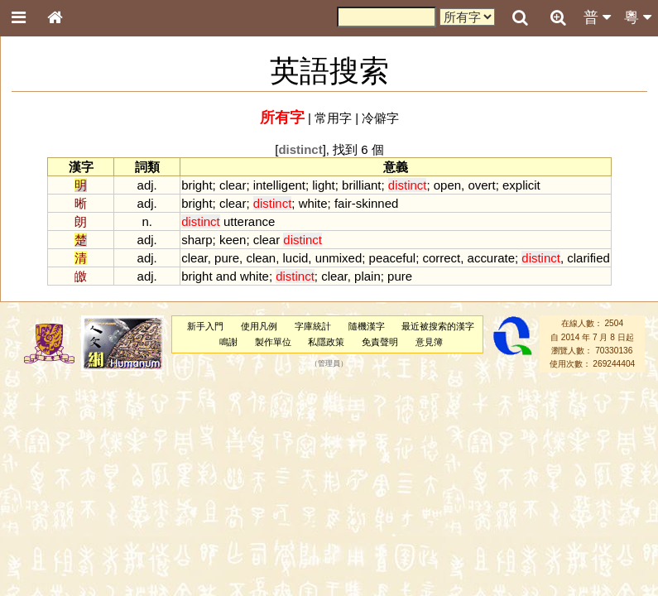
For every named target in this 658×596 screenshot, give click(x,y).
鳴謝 (228, 342)
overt (481, 185)
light (323, 185)
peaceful (392, 258)
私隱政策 (326, 342)
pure (226, 258)
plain (367, 276)
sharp (196, 240)
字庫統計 (313, 326)
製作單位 (273, 342)
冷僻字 (380, 118)
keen (232, 240)
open (447, 185)
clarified (588, 258)
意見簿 (429, 342)
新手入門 (205, 326)
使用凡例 (259, 326)
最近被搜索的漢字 (437, 326)
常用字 (333, 118)
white (313, 203)
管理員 (329, 364)
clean (261, 258)
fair (343, 203)
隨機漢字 (366, 326)
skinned (377, 203)
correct (442, 258)
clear (232, 185)
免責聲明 (380, 342)
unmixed (339, 258)
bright (196, 185)
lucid (296, 258)
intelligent (279, 185)
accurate (491, 258)
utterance (249, 221)
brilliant (361, 185)
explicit (521, 185)
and (226, 276)
